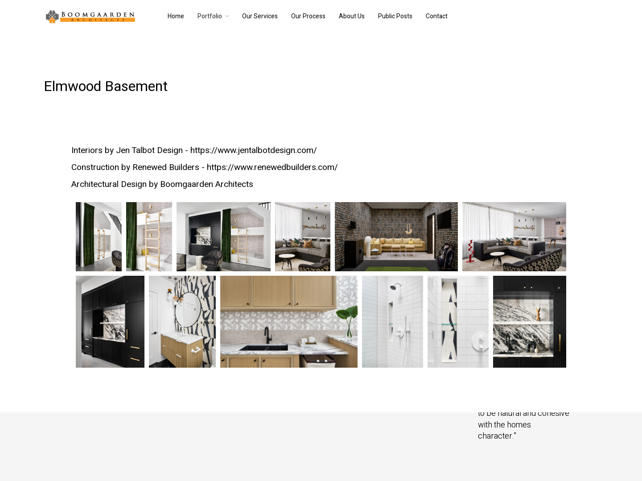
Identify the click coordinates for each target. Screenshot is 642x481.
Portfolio (210, 16)
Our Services (260, 16)
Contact (437, 16)
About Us (352, 16)
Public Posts (395, 16)
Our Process (308, 16)
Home (176, 16)
